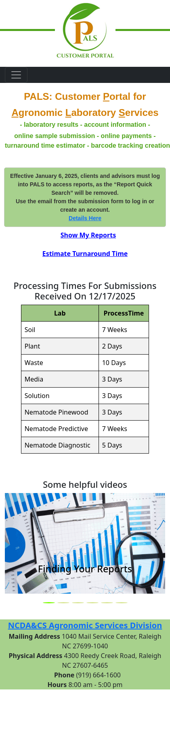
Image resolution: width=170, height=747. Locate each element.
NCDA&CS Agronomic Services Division (85, 625)
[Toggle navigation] (16, 75)
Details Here (85, 218)
